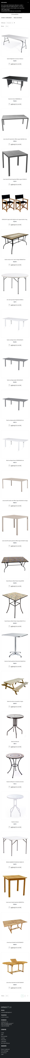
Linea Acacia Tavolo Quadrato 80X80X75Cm (15, 902)
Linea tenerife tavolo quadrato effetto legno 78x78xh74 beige (15, 540)
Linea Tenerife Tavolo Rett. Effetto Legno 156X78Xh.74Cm (15, 139)
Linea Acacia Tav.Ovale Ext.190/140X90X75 (15, 982)
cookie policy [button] (6, 9)
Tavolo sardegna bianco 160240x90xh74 (15, 340)
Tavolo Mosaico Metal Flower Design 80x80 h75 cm (15, 621)
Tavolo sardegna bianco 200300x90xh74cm (15, 460)
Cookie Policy (3, 1041)
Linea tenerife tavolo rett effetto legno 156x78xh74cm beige (15, 500)
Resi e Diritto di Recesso (5, 1043)
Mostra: (2, 26)
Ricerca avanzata (4, 1036)
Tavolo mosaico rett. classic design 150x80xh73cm (15, 259)
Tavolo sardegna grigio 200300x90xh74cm (15, 420)
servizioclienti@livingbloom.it (6, 1012)
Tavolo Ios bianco (15, 822)
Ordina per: (3, 22)
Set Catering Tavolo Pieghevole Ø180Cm (15, 299)
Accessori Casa (3, 1052)
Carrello (2, 1032)
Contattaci (3, 1038)
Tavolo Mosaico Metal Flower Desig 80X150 (15, 581)
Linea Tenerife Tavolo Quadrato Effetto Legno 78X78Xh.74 (15, 179)
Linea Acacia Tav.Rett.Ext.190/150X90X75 (15, 942)
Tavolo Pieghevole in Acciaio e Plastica (15, 58)
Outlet (2, 1054)
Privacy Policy (3, 1039)
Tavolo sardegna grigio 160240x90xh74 (15, 380)
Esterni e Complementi (6, 17)
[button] (28, 2)
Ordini (2, 1034)
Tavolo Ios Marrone (15, 741)
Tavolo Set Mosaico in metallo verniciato (15, 781)
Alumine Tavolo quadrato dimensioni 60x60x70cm (15, 661)
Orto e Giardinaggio (4, 1051)
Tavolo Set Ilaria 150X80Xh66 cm (15, 99)
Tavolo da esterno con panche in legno (15, 701)
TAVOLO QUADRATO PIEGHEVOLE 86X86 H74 (15, 862)
